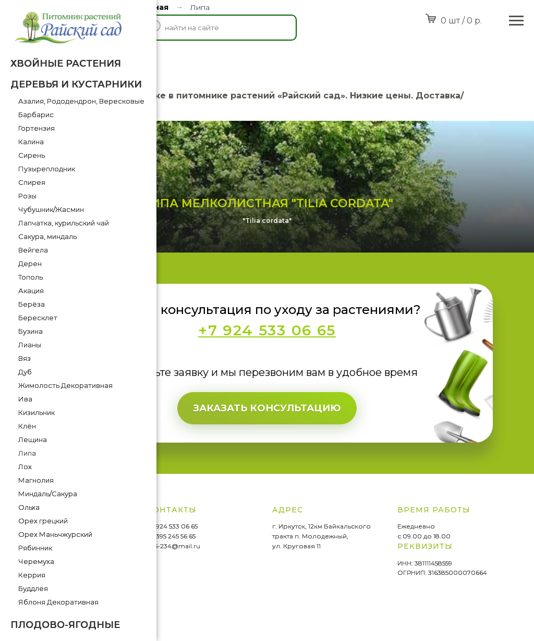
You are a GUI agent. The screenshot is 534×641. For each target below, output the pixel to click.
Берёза (31, 304)
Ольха (29, 507)
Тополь (30, 277)
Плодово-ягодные (65, 625)
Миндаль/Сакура (47, 493)
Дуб (25, 372)
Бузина (30, 331)
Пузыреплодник (46, 169)
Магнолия (36, 480)
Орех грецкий (43, 521)
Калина (31, 141)
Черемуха (36, 561)
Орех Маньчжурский (55, 534)
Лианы (29, 345)
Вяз (24, 358)
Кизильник (36, 412)
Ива (25, 399)
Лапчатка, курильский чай (63, 223)
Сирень (31, 155)
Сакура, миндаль (47, 236)
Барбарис (36, 114)
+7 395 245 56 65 (171, 536)
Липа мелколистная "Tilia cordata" (267, 203)
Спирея (31, 182)
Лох (25, 466)
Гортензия (36, 128)
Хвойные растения (65, 63)
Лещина (32, 439)
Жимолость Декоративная (65, 385)
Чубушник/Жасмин (51, 209)
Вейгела (33, 250)
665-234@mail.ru (173, 546)
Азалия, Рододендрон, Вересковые (81, 101)
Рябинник (35, 548)
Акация (31, 290)
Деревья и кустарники (76, 84)
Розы (27, 196)
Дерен (30, 263)
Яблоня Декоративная (58, 602)
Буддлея (33, 588)
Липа (27, 453)
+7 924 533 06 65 (172, 526)
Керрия (31, 575)
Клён (27, 426)
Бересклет (37, 317)
